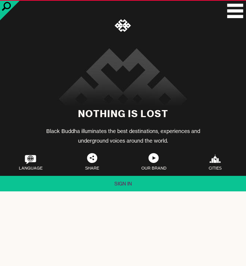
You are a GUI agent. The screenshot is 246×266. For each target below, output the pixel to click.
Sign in (123, 184)
